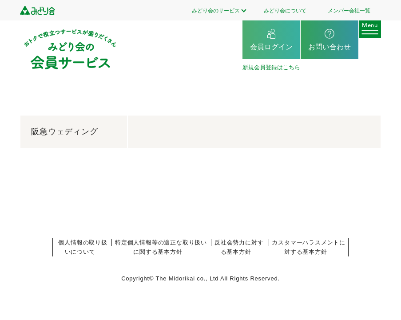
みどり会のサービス (216, 11)
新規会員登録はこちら (271, 67)
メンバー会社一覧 (349, 11)
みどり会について (285, 11)
